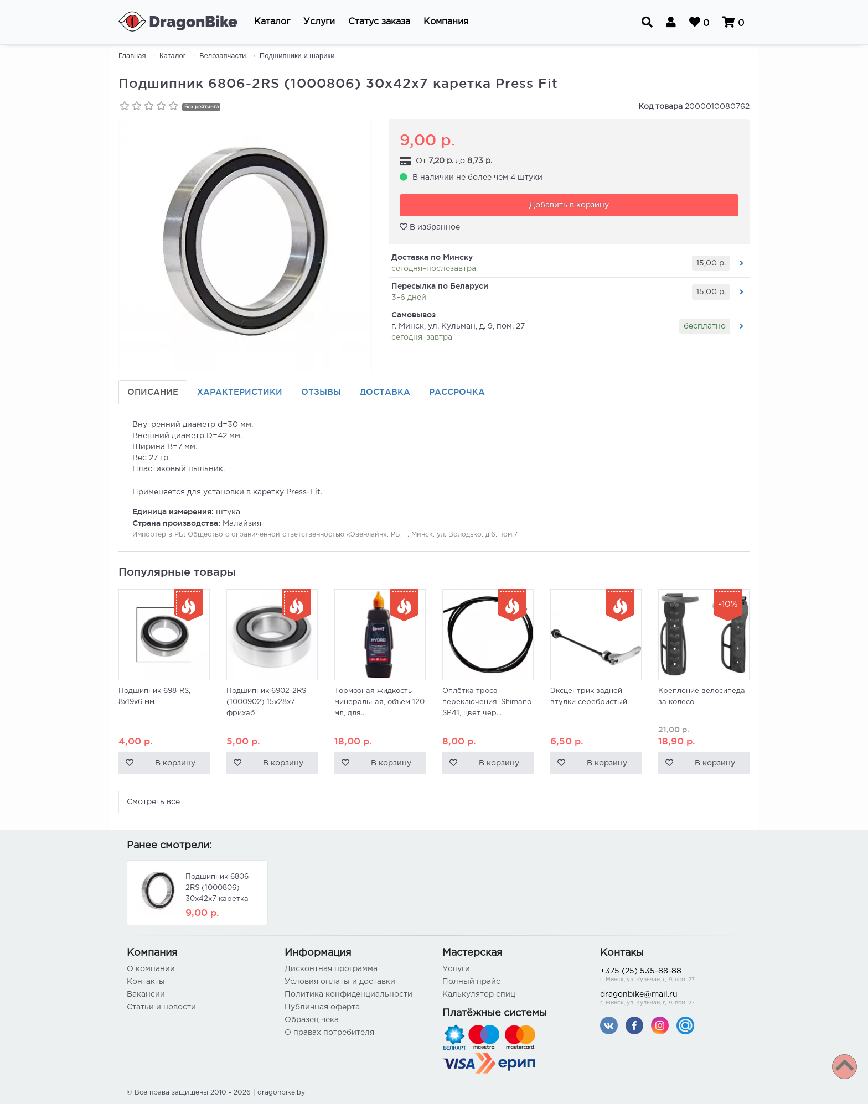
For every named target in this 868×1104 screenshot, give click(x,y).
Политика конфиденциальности (348, 994)
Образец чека (312, 1020)
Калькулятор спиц (478, 994)
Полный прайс (471, 981)
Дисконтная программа (331, 969)
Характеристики (239, 392)
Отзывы (321, 392)
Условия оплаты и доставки (340, 981)
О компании (151, 969)
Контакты (146, 981)
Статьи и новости (161, 1007)
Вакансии (146, 994)
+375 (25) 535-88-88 (670, 976)
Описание (152, 392)
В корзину (175, 763)
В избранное (430, 227)
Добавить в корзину (569, 205)
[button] (272, 22)
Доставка (385, 392)
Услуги (456, 969)
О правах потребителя (329, 1032)
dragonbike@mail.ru (670, 999)
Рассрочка (457, 392)
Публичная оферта (322, 1007)
